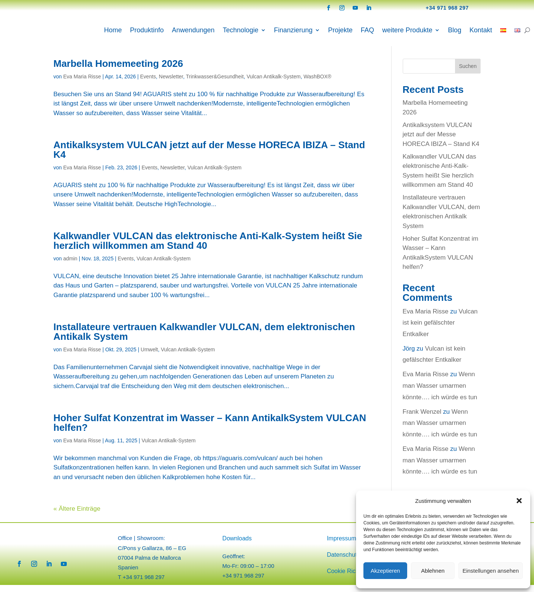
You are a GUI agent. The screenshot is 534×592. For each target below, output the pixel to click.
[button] (519, 500)
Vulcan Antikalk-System (274, 84)
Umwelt (149, 357)
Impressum (341, 545)
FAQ (367, 30)
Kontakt (480, 30)
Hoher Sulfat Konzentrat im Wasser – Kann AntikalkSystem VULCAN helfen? (209, 429)
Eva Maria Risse (82, 84)
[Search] (527, 30)
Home (113, 30)
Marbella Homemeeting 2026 (118, 70)
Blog (454, 30)
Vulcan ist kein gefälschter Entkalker (440, 330)
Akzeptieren (385, 570)
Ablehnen (432, 570)
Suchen (468, 73)
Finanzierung (293, 30)
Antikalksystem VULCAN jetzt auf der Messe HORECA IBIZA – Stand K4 (209, 156)
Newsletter (171, 84)
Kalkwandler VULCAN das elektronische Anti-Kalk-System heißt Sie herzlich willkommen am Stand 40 (207, 247)
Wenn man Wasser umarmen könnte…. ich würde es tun (440, 392)
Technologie (240, 30)
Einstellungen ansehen (490, 570)
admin (70, 266)
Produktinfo (147, 30)
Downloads (237, 545)
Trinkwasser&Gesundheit (215, 84)
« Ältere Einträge (76, 515)
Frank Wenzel (422, 418)
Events (148, 84)
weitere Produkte (407, 30)
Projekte (340, 30)
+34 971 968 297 (447, 8)
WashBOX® (317, 84)
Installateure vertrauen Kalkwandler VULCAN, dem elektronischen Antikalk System (204, 338)
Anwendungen (193, 30)
